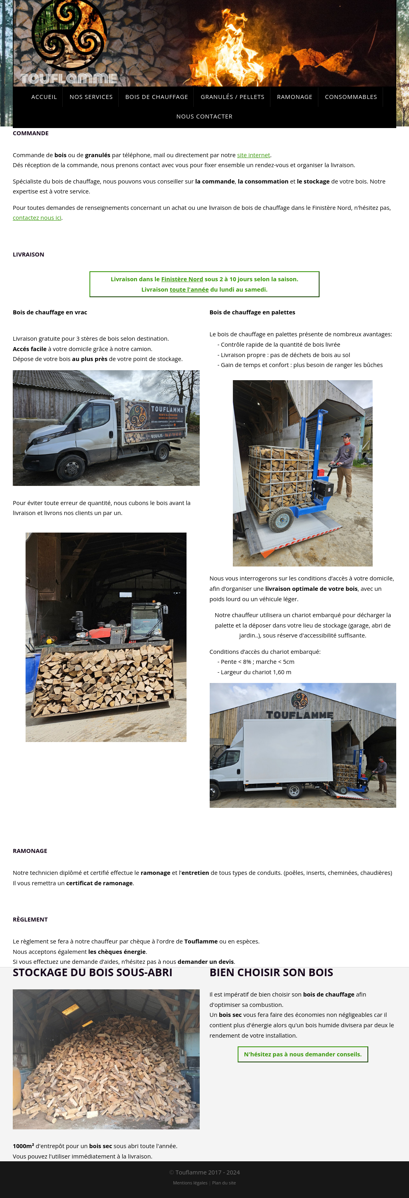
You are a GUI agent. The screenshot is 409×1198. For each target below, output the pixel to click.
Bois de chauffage (157, 97)
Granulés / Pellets (232, 97)
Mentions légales (190, 1183)
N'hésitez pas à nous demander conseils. (303, 1054)
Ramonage (295, 97)
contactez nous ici (37, 217)
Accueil (44, 97)
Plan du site (224, 1183)
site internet (253, 155)
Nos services (91, 97)
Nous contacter (205, 116)
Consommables (351, 97)
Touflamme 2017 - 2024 (207, 1172)
